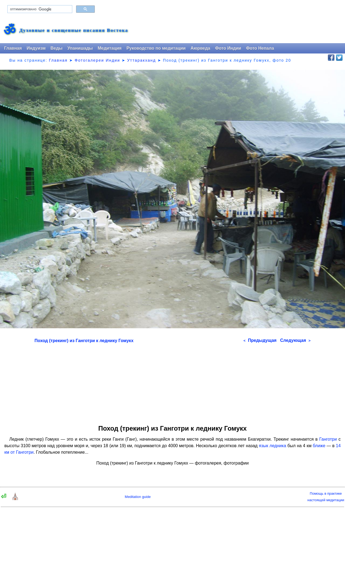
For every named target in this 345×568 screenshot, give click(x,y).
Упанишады (80, 48)
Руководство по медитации (156, 48)
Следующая (295, 340)
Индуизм (36, 48)
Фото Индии (228, 48)
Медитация (109, 48)
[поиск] (39, 9)
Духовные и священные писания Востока (73, 30)
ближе (319, 445)
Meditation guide (137, 497)
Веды (56, 48)
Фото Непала (260, 48)
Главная (13, 48)
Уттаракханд (141, 60)
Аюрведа (200, 48)
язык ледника (272, 445)
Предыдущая (260, 340)
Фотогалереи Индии (97, 60)
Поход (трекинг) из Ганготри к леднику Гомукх (83, 340)
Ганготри (328, 439)
